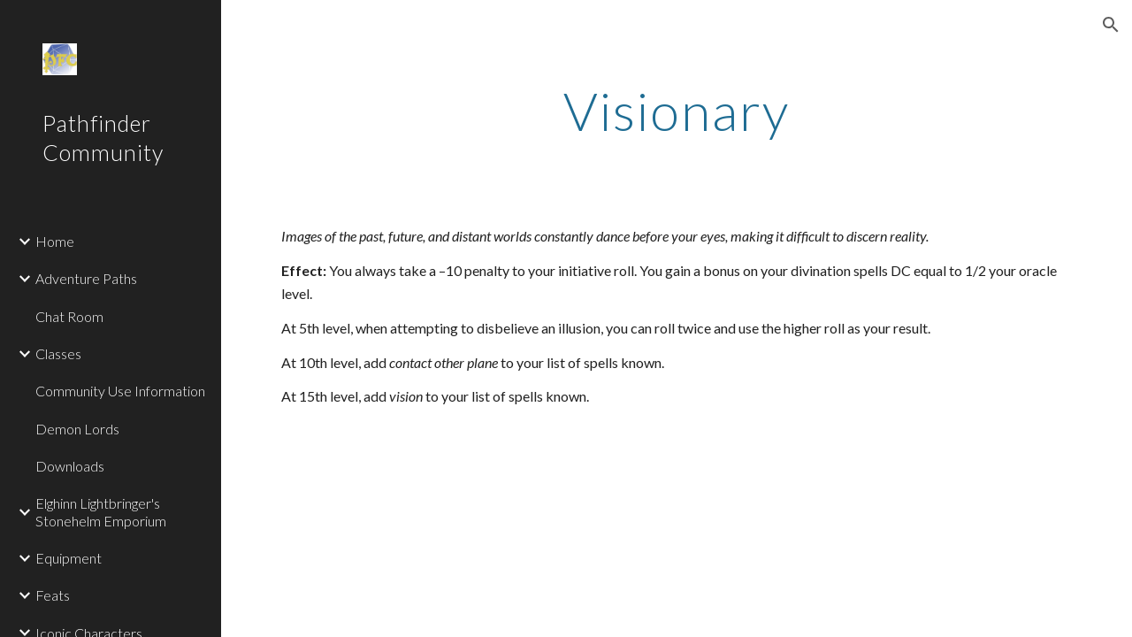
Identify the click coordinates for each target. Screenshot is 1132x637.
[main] (676, 110)
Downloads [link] (69, 465)
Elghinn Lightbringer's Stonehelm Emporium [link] (100, 511)
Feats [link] (52, 595)
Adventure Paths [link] (86, 278)
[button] (1111, 25)
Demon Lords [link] (77, 428)
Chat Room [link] (69, 316)
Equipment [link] (68, 557)
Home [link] (54, 241)
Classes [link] (58, 353)
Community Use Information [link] (120, 390)
